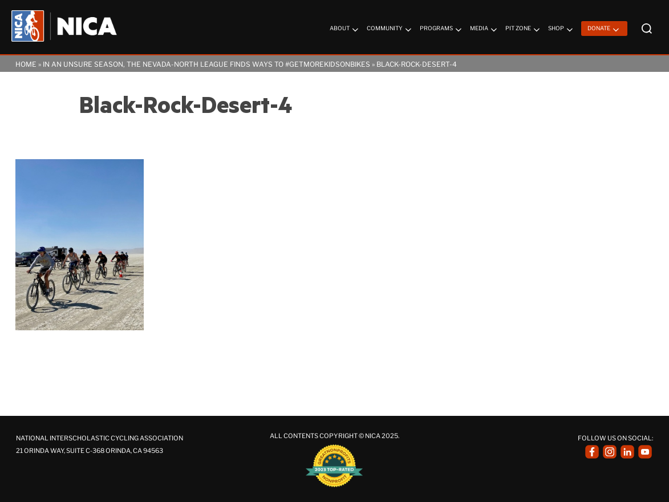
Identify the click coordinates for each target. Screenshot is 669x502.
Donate (604, 30)
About (345, 30)
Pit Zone (523, 30)
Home (26, 64)
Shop (561, 30)
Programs (442, 30)
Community (390, 30)
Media (484, 30)
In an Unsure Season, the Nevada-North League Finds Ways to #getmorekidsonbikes (206, 64)
